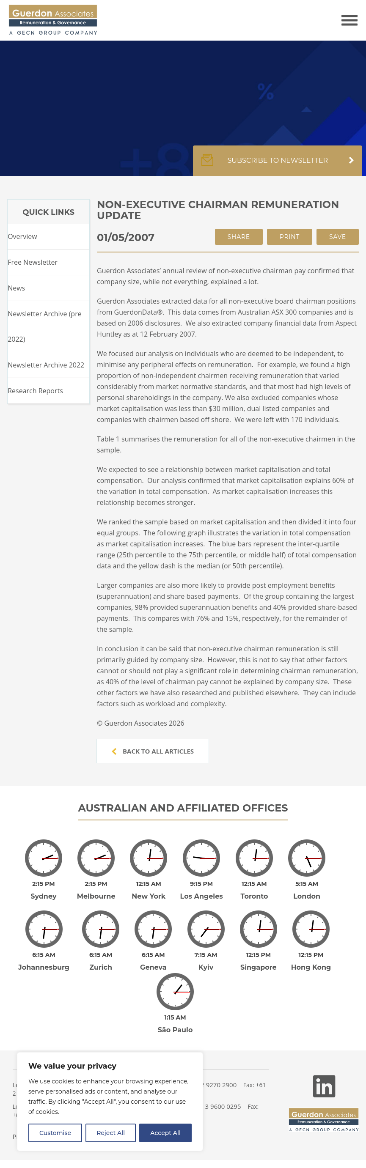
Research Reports (35, 390)
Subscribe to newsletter (277, 165)
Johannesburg (43, 967)
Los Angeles (201, 896)
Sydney (43, 896)
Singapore (258, 967)
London (306, 896)
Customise (55, 1133)
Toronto (254, 896)
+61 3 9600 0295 (217, 1106)
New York (148, 896)
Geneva (153, 967)
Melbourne (96, 896)
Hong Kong (311, 967)
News (16, 288)
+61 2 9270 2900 (212, 1084)
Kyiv (206, 967)
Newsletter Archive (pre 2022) (45, 326)
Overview (22, 236)
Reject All (110, 1133)
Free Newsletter (33, 262)
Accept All (165, 1133)
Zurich (100, 967)
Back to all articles (153, 751)
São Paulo (175, 1030)
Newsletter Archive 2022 (46, 365)
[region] (110, 1101)
